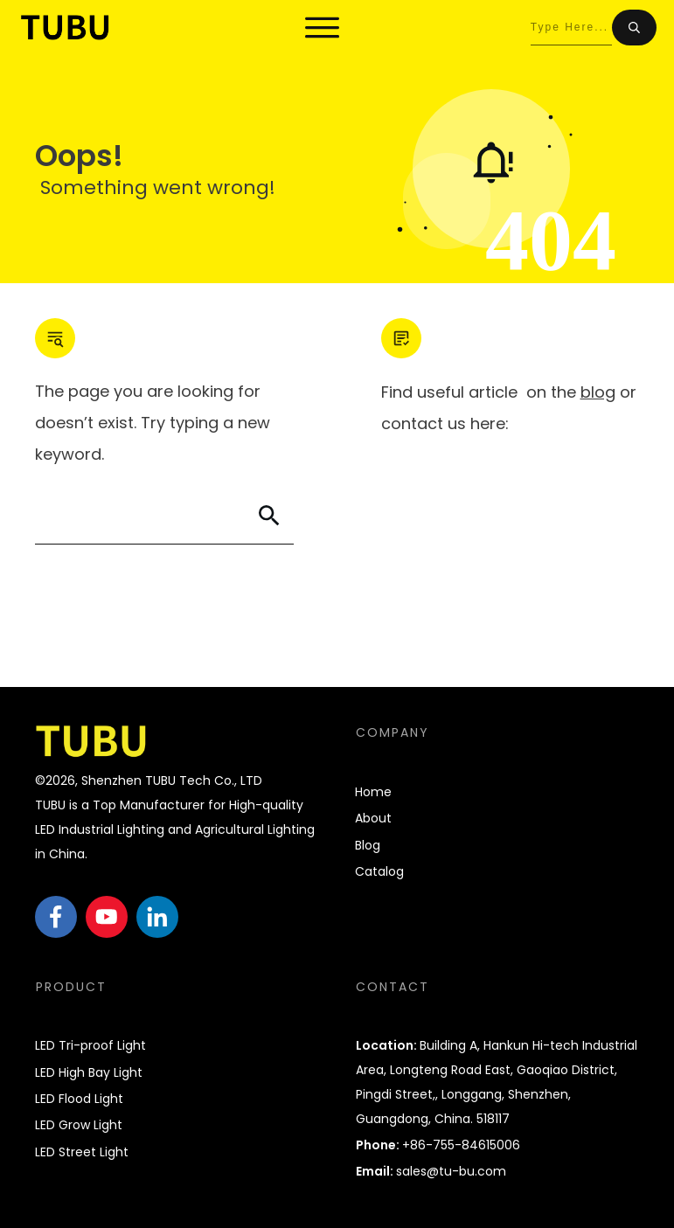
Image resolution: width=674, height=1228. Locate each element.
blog (597, 392)
